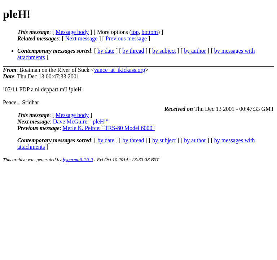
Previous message (126, 38)
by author (195, 51)
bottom (149, 32)
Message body (72, 32)
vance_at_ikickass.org (119, 70)
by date (105, 51)
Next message (81, 38)
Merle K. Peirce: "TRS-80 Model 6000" (108, 128)
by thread (133, 51)
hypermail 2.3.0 (78, 159)
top (134, 32)
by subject (164, 51)
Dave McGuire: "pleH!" (80, 121)
